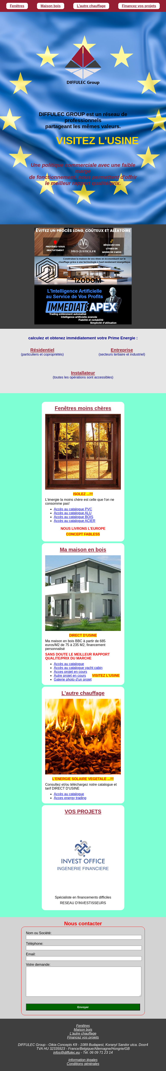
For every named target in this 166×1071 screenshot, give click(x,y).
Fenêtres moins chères (83, 408)
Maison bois (51, 6)
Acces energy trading (70, 798)
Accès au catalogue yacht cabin (78, 668)
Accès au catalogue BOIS (73, 517)
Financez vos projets (139, 6)
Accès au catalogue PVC (73, 509)
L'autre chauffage (91, 6)
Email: (30, 954)
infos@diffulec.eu (66, 1052)
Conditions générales (83, 1064)
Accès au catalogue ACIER (74, 521)
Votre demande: (38, 964)
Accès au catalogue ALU (72, 513)
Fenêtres (17, 6)
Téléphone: (34, 943)
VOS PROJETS (83, 811)
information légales (83, 1060)
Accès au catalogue (69, 664)
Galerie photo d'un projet (73, 679)
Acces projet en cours (70, 672)
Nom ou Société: (38, 933)
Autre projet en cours (70, 675)
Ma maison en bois (83, 549)
